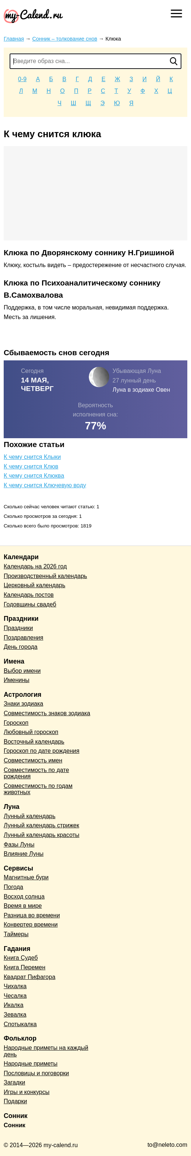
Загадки (14, 1082)
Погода (13, 887)
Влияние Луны (24, 854)
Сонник (14, 1125)
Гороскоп (16, 723)
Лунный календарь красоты (41, 835)
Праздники (18, 628)
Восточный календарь (34, 741)
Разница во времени (32, 915)
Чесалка (15, 996)
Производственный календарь (45, 576)
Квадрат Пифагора (29, 977)
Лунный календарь (29, 816)
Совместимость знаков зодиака (47, 713)
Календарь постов (29, 595)
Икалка (13, 1005)
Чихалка (15, 986)
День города (20, 647)
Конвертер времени (31, 924)
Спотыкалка (20, 1024)
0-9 (22, 79)
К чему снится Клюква (34, 476)
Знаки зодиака (23, 703)
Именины (17, 680)
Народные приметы (31, 1063)
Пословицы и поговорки (36, 1073)
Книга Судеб (21, 958)
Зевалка (15, 1014)
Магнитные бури (26, 877)
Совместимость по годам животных (38, 789)
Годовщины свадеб (30, 604)
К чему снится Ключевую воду (45, 485)
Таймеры (16, 934)
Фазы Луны (19, 844)
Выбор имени (22, 671)
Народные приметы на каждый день (46, 1051)
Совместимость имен (33, 760)
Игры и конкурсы (27, 1092)
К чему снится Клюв (31, 466)
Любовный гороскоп (31, 732)
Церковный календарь (34, 585)
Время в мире (23, 906)
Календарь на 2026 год (35, 566)
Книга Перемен (24, 967)
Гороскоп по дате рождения (41, 751)
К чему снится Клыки (32, 457)
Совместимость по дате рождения (36, 773)
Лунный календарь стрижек (41, 825)
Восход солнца (24, 896)
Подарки (15, 1101)
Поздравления (23, 637)
